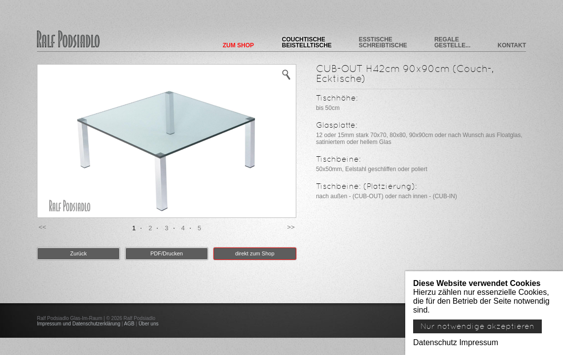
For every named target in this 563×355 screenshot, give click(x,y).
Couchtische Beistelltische (307, 42)
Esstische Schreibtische (383, 42)
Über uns (149, 323)
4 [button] (183, 228)
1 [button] (134, 228)
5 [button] (199, 228)
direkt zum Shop (254, 253)
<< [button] (42, 227)
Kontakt (511, 45)
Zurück (78, 253)
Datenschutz (435, 342)
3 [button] (166, 228)
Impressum (478, 342)
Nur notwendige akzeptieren (477, 326)
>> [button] (291, 227)
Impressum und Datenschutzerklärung (78, 323)
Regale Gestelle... (452, 42)
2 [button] (150, 228)
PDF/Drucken (166, 253)
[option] (166, 141)
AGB (129, 323)
